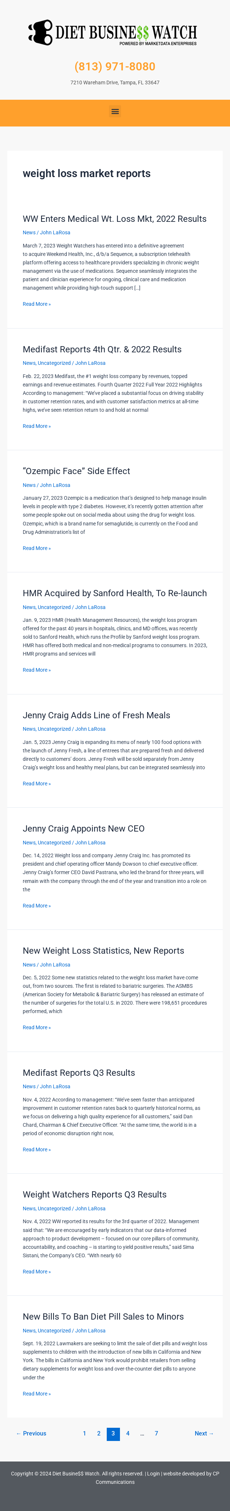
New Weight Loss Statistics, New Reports (103, 951)
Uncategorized (54, 363)
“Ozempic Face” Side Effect (76, 471)
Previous (31, 1433)
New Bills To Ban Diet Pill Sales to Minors (103, 1317)
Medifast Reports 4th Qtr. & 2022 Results (102, 349)
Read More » (37, 303)
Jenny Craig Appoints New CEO (84, 829)
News (29, 232)
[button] (115, 111)
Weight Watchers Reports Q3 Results (95, 1194)
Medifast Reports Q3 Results (79, 1073)
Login (153, 1474)
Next (204, 1433)
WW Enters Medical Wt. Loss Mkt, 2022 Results (115, 219)
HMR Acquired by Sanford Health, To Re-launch (115, 593)
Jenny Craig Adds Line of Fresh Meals (96, 715)
